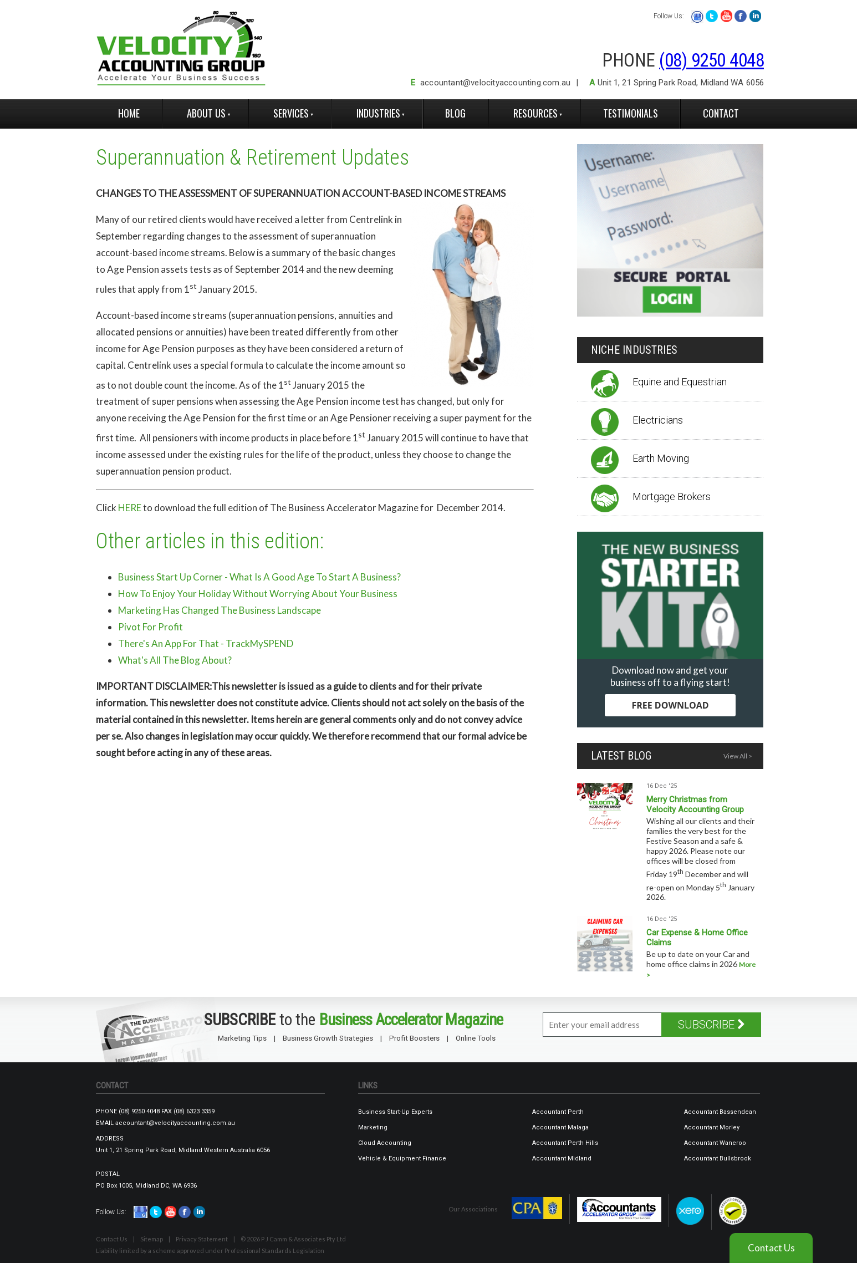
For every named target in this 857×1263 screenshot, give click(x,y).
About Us (206, 113)
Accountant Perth (558, 1112)
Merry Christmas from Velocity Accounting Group (695, 804)
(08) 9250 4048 (711, 60)
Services (291, 113)
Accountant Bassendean (720, 1112)
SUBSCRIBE (711, 1024)
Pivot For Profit (150, 627)
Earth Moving (660, 458)
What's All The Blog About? (175, 660)
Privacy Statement (202, 1238)
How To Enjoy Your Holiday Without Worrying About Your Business (257, 593)
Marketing (372, 1127)
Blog (455, 113)
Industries (378, 113)
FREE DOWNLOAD (669, 705)
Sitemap (151, 1238)
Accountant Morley (711, 1127)
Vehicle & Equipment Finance (402, 1158)
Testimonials (630, 113)
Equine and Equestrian (679, 382)
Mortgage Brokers (671, 496)
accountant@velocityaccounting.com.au (495, 83)
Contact (721, 113)
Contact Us (111, 1238)
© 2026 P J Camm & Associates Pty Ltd (293, 1238)
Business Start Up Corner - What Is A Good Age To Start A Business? (259, 577)
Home (129, 113)
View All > (737, 756)
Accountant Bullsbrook (717, 1158)
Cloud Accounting (384, 1143)
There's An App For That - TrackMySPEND (205, 643)
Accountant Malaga (560, 1127)
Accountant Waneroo (715, 1143)
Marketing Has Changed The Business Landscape (219, 610)
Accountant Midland (561, 1158)
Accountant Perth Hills (565, 1143)
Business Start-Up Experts (395, 1112)
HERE (129, 507)
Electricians (657, 420)
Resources (535, 113)
